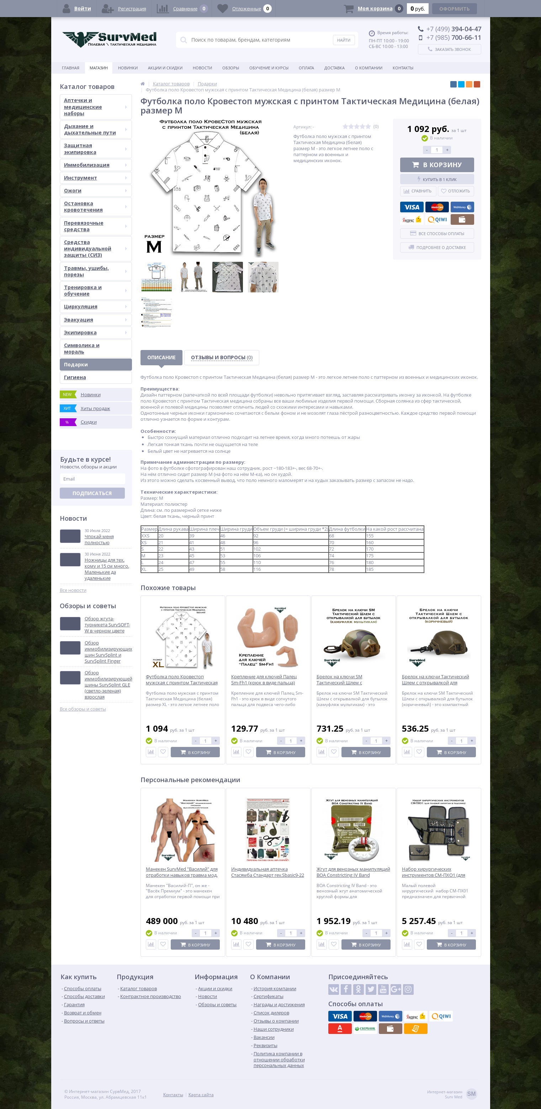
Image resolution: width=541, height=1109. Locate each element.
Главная (70, 67)
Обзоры (230, 67)
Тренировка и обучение (95, 290)
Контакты (403, 67)
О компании (368, 67)
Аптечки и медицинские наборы (95, 106)
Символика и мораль (82, 348)
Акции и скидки (165, 67)
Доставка (334, 67)
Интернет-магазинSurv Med (452, 1094)
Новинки (128, 67)
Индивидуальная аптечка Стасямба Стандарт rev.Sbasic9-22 (267, 872)
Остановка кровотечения (95, 206)
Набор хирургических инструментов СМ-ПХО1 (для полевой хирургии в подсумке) (436, 875)
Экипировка (95, 332)
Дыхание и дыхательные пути (95, 129)
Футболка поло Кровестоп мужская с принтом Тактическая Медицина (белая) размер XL (182, 683)
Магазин (99, 67)
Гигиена (75, 377)
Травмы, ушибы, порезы (95, 271)
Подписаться (92, 493)
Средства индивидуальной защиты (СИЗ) (95, 248)
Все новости (73, 590)
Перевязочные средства (95, 226)
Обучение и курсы (268, 67)
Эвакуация (95, 319)
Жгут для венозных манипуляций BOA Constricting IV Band (353, 872)
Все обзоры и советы (83, 709)
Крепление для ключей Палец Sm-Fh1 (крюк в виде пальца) (264, 680)
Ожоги (95, 190)
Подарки (76, 364)
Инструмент (95, 177)
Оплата (306, 67)
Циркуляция (95, 306)
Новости (202, 67)
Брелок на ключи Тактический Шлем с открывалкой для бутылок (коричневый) (435, 683)
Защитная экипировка (95, 148)
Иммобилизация (95, 164)
